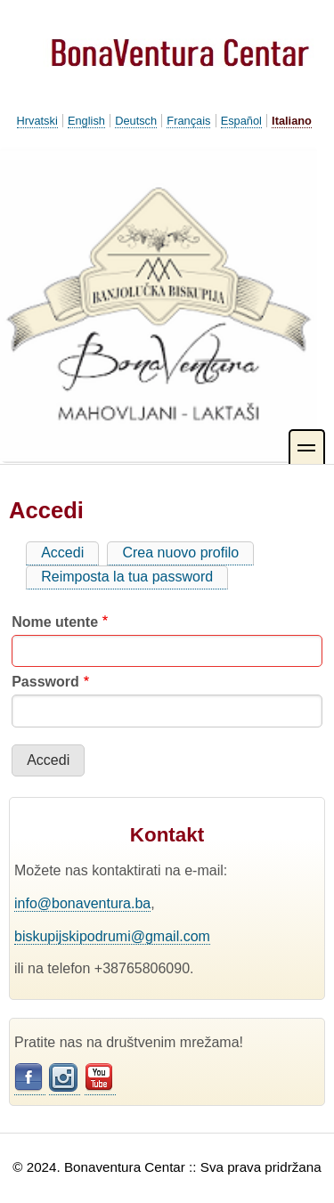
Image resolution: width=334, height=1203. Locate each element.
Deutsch (136, 120)
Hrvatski (37, 120)
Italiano (292, 120)
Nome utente (55, 622)
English (86, 120)
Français (188, 120)
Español (241, 120)
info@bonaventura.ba (82, 903)
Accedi (70, 555)
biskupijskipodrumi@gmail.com (112, 936)
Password (45, 681)
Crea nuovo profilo (180, 552)
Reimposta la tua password (127, 576)
